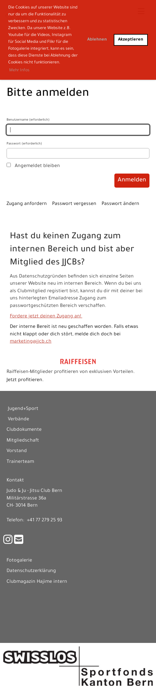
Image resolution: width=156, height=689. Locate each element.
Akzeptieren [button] (130, 40)
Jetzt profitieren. (25, 380)
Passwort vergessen (74, 204)
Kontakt (15, 480)
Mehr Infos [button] (19, 70)
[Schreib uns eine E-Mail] (18, 541)
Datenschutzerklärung (31, 571)
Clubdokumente (24, 430)
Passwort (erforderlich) (78, 150)
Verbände (18, 419)
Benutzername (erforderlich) (78, 126)
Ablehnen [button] (97, 40)
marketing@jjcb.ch (30, 341)
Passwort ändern (120, 204)
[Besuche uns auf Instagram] (7, 541)
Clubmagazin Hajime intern (37, 582)
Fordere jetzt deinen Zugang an (45, 316)
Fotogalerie (19, 560)
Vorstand (17, 451)
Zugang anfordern (27, 204)
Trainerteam (20, 462)
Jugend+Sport (23, 409)
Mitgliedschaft (23, 441)
